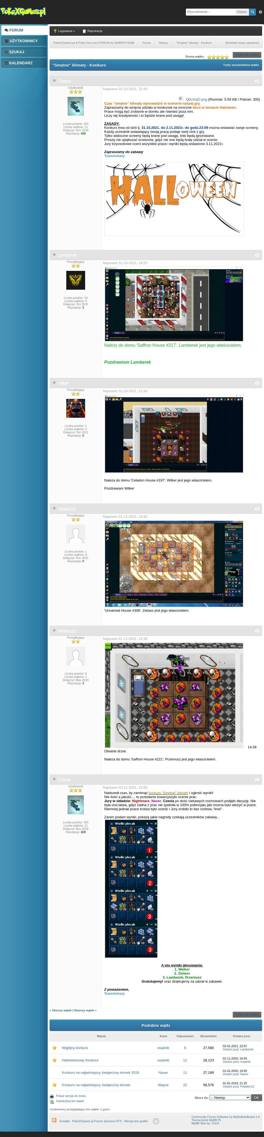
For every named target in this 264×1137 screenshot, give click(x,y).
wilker (63, 383)
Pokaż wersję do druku (71, 1095)
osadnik (163, 1048)
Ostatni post (231, 1049)
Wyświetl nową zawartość (242, 42)
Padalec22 (247, 1086)
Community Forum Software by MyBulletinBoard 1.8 (226, 1116)
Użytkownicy (21, 41)
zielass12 (67, 508)
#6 (257, 779)
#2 (257, 255)
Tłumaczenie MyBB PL (206, 1120)
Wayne (163, 1085)
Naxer (163, 1073)
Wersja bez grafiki (136, 1121)
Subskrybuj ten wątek (70, 1101)
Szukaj (14, 52)
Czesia (64, 81)
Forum (14, 30)
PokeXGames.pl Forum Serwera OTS (97, 1121)
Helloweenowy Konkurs (80, 1060)
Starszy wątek (62, 1010)
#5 (257, 631)
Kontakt (65, 1121)
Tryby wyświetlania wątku (241, 64)
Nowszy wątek (84, 1010)
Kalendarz (19, 63)
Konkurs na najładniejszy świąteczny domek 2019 (100, 1073)
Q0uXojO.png (196, 99)
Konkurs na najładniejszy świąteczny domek (96, 1085)
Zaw (260, 12)
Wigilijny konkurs (75, 1048)
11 (185, 1060)
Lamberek (67, 255)
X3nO (215, 1123)
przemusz (67, 631)
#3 (257, 383)
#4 (257, 508)
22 (185, 1085)
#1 (257, 81)
